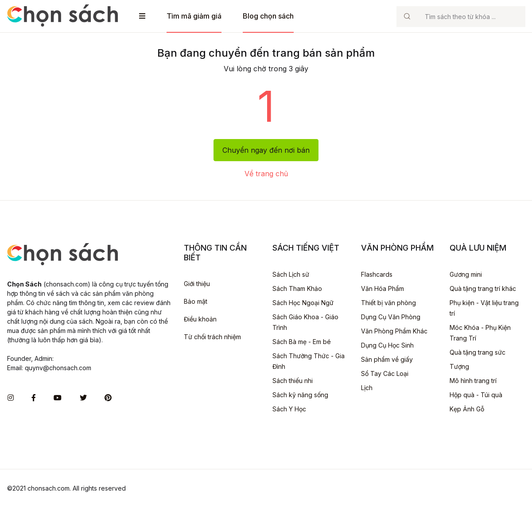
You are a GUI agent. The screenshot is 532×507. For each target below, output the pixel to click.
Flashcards (376, 274)
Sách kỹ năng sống (300, 395)
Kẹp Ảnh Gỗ (467, 409)
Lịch (367, 387)
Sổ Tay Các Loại (384, 373)
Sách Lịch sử (290, 274)
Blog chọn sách (268, 16)
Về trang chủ (266, 173)
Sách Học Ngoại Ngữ (303, 302)
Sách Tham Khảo (297, 288)
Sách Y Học (289, 409)
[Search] (471, 16)
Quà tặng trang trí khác (483, 288)
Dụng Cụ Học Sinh (387, 345)
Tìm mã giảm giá (194, 16)
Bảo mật (195, 301)
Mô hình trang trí (473, 380)
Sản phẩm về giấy (387, 359)
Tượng (459, 366)
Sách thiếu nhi (292, 380)
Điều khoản (200, 319)
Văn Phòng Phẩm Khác (394, 331)
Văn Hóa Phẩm (382, 288)
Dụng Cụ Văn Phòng (390, 317)
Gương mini (466, 274)
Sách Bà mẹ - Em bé (301, 341)
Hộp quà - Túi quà (476, 395)
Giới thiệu (197, 283)
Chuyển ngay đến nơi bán (266, 150)
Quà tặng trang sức (477, 352)
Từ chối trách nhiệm (212, 337)
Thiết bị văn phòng (388, 302)
